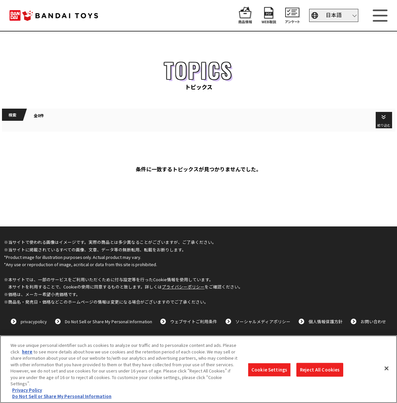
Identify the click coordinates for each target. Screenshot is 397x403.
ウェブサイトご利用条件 (193, 321)
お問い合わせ (373, 321)
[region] (198, 369)
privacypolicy (34, 321)
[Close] (386, 368)
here (27, 352)
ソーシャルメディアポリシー (262, 321)
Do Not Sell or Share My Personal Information (108, 321)
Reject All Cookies (320, 370)
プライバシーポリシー (183, 287)
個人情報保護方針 (325, 321)
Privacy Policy (27, 390)
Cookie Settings (269, 370)
